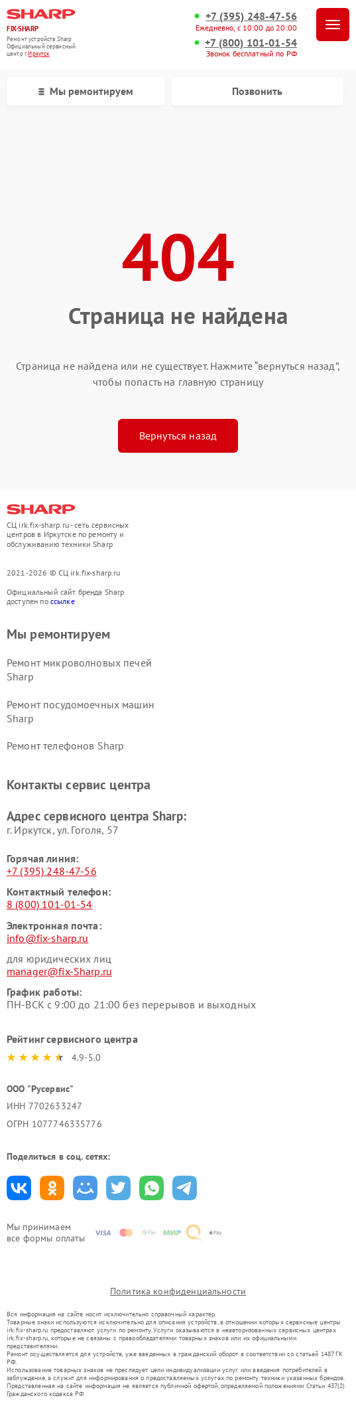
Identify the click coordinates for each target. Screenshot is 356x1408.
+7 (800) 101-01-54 (251, 43)
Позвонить (257, 91)
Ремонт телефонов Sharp (65, 745)
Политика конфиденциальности (178, 1291)
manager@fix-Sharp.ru (59, 971)
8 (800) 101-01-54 (50, 904)
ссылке (62, 601)
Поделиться (19, 1188)
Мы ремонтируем (85, 91)
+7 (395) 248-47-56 (251, 16)
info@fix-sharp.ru (48, 938)
